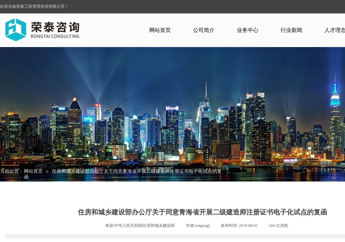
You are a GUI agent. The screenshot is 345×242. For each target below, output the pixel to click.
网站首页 (160, 30)
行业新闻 (291, 30)
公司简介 (204, 30)
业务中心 (247, 30)
